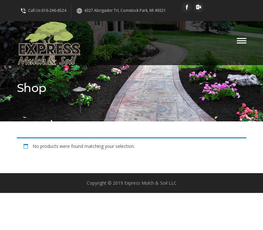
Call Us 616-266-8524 (43, 10)
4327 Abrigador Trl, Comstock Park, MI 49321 (121, 10)
